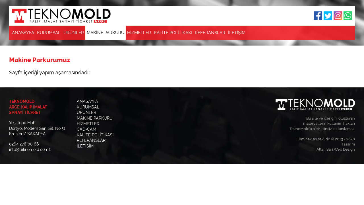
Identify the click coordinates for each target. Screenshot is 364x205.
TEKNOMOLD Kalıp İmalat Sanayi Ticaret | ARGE (61, 16)
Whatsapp (348, 15)
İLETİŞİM (236, 32)
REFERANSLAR (210, 32)
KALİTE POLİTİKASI (173, 32)
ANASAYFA (23, 32)
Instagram (338, 15)
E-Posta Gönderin (338, 33)
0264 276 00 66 (24, 144)
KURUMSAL (49, 32)
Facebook (318, 15)
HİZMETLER (139, 32)
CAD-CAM (86, 129)
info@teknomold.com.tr (30, 149)
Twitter (328, 15)
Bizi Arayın (348, 33)
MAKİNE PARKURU (105, 32)
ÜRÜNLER (73, 32)
